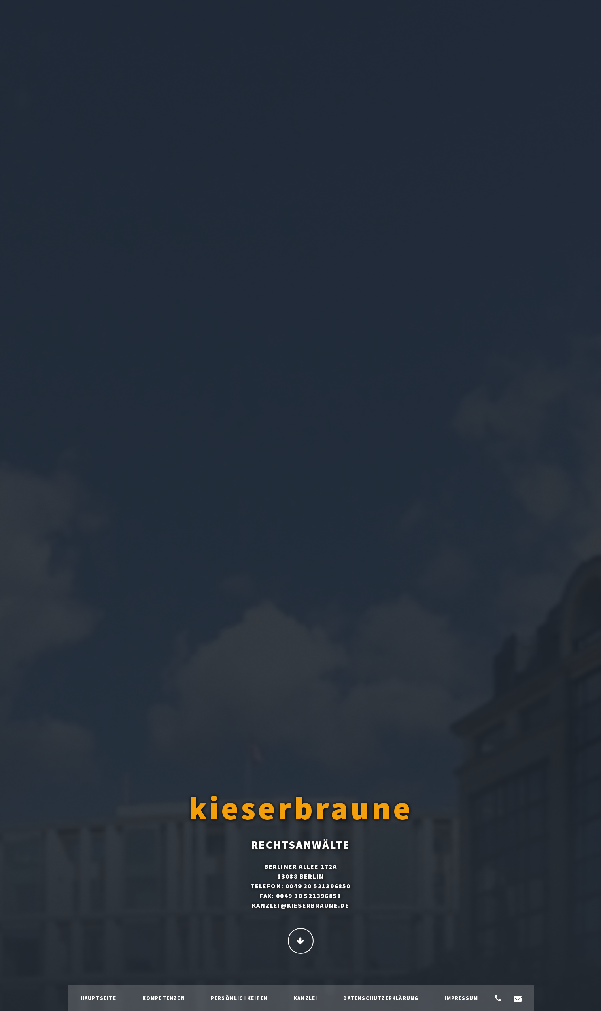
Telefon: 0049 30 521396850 (300, 887)
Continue (301, 942)
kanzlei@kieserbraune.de (300, 906)
